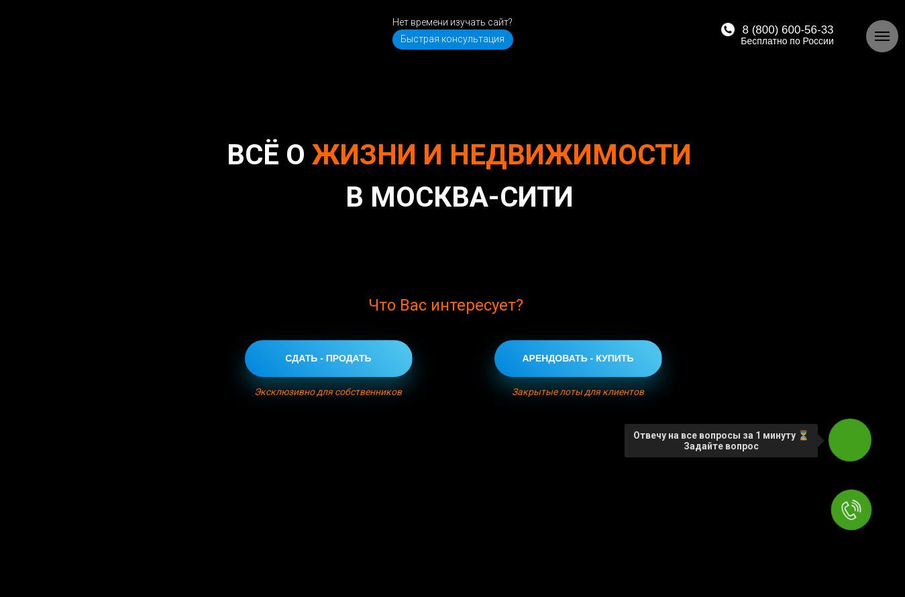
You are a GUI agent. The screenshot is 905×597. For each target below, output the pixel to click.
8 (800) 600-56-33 (787, 29)
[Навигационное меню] (882, 36)
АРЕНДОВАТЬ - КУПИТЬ (578, 358)
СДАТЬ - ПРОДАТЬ (328, 358)
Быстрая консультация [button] (452, 39)
